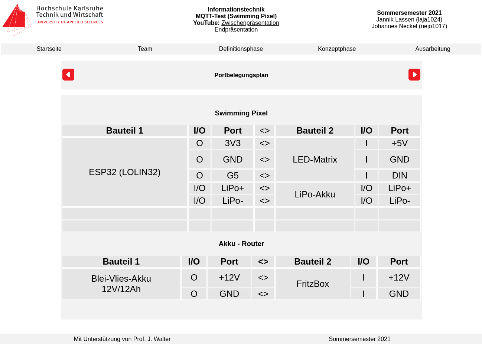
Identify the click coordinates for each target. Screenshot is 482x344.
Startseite (49, 49)
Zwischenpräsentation (250, 23)
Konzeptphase (337, 49)
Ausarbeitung (433, 49)
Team (145, 49)
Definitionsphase (241, 49)
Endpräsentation (236, 29)
